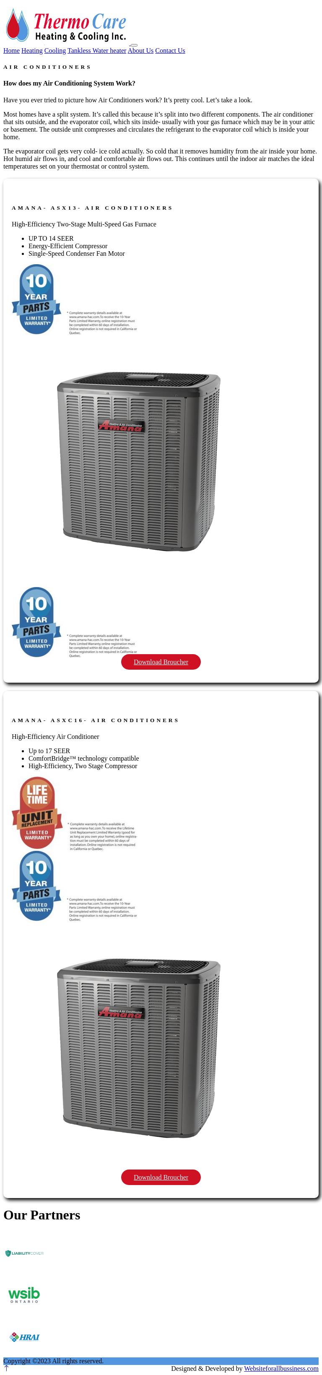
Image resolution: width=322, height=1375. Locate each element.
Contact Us (170, 50)
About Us (141, 50)
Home (11, 50)
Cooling (55, 50)
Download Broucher (161, 661)
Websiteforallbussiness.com (281, 1368)
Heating (32, 50)
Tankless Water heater (97, 50)
